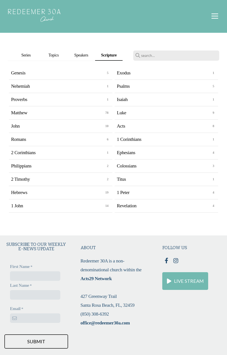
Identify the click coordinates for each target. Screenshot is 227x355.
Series (26, 55)
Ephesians (126, 152)
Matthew (19, 112)
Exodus (124, 73)
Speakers (81, 55)
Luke (121, 112)
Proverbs (19, 99)
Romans (18, 139)
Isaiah (122, 99)
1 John (17, 205)
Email (15, 308)
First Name (19, 266)
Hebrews (19, 192)
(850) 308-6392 (94, 314)
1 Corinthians (129, 139)
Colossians (127, 166)
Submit (36, 341)
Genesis (18, 73)
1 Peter (123, 192)
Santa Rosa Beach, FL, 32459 (107, 305)
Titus (121, 179)
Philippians (21, 166)
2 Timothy (20, 179)
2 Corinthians (23, 152)
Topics (54, 55)
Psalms (123, 86)
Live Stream (185, 281)
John (15, 126)
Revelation (127, 205)
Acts (121, 126)
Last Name (19, 285)
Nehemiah (20, 86)
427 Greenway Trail (99, 296)
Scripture (109, 55)
